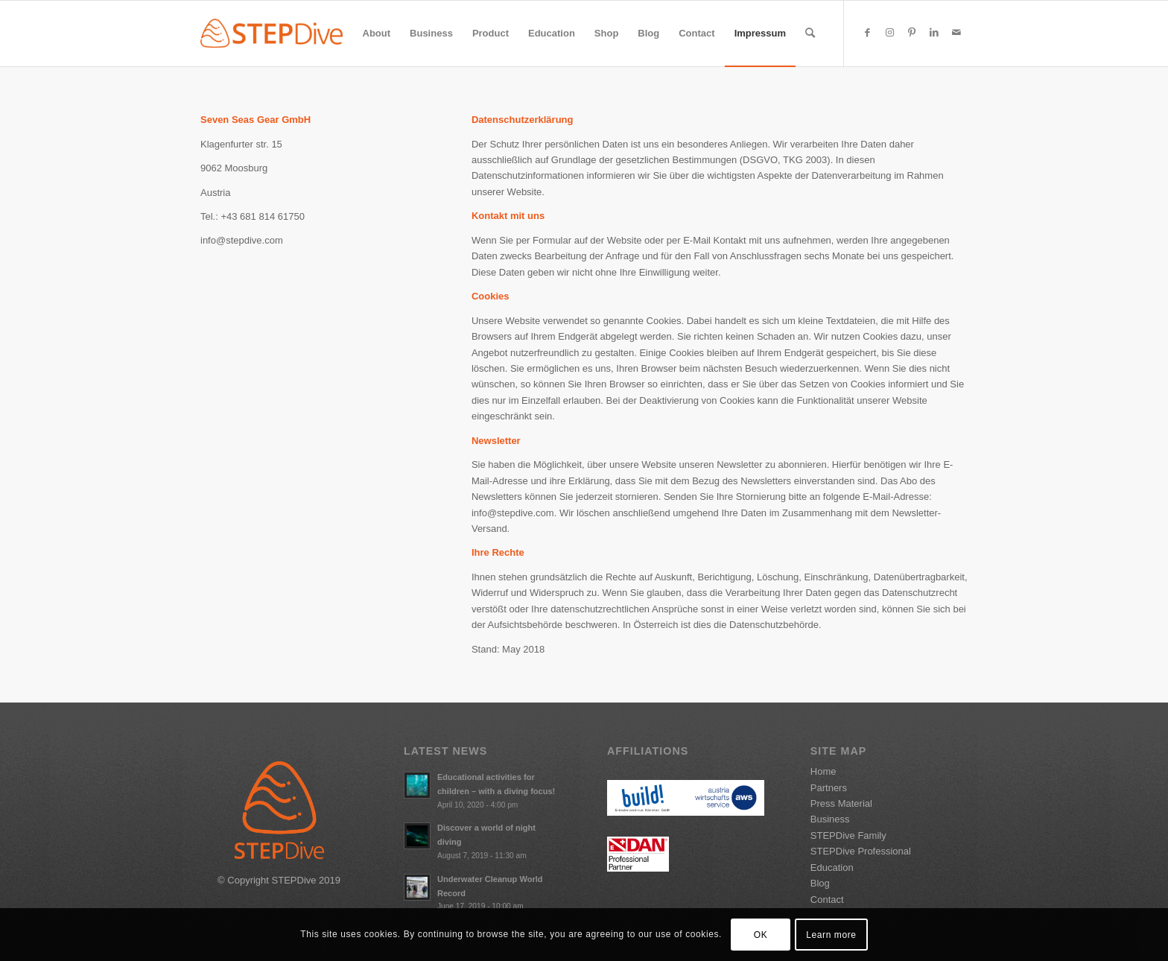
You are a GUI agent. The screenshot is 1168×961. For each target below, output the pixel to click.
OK (761, 935)
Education (832, 867)
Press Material (841, 803)
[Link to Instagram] (889, 33)
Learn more (831, 935)
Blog (820, 883)
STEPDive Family (848, 835)
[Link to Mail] (956, 33)
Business (830, 819)
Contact (827, 899)
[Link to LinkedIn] (934, 33)
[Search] (810, 33)
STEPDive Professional (860, 851)
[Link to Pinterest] (912, 33)
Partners (828, 787)
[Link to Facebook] (867, 33)
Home (823, 771)
